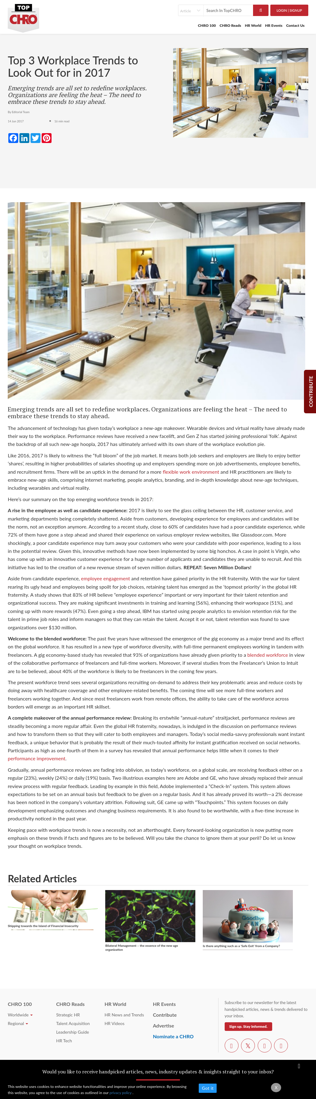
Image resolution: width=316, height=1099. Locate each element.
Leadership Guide (72, 1032)
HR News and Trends (124, 1014)
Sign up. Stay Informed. (248, 1026)
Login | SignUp (289, 10)
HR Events (273, 25)
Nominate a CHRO (173, 1036)
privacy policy (121, 1092)
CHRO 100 (207, 25)
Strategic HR (68, 1014)
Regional (18, 1023)
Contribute (165, 1015)
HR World (253, 25)
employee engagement (106, 578)
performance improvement (36, 758)
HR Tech (64, 1040)
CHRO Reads (230, 25)
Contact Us (295, 25)
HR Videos (115, 1023)
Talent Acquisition (73, 1023)
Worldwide (20, 1014)
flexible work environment (191, 472)
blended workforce (267, 655)
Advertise (163, 1025)
